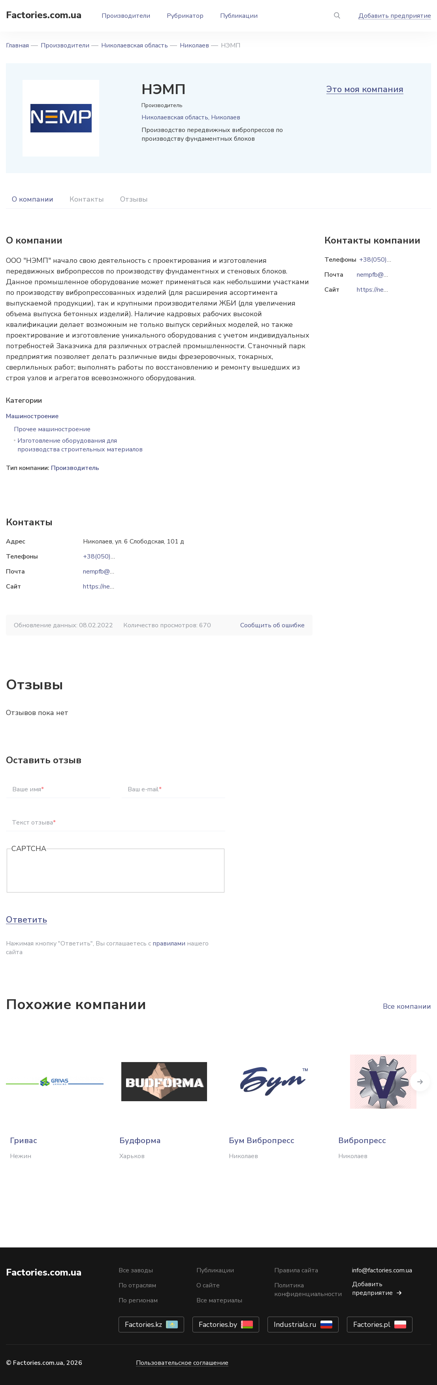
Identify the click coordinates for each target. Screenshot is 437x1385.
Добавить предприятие (394, 15)
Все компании (407, 1006)
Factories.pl (371, 1324)
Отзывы (134, 199)
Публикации (239, 15)
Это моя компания (364, 89)
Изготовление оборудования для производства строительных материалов (80, 445)
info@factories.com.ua (382, 1270)
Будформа (140, 1140)
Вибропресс (362, 1140)
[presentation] (71, 871)
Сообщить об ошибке (272, 625)
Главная (17, 45)
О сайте (208, 1285)
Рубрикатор (185, 15)
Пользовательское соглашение (182, 1363)
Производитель (75, 468)
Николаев (194, 45)
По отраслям (137, 1285)
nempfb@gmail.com (110, 571)
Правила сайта (296, 1270)
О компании (32, 199)
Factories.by (218, 1324)
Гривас (23, 1140)
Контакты (87, 199)
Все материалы (219, 1300)
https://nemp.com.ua (111, 586)
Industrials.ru (295, 1324)
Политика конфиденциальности (308, 1289)
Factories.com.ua (43, 15)
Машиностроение (32, 416)
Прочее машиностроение (52, 429)
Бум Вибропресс (261, 1140)
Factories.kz (143, 1324)
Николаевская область (134, 45)
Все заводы (136, 1270)
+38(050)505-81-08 (113, 556)
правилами (169, 943)
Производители (126, 15)
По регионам (138, 1300)
